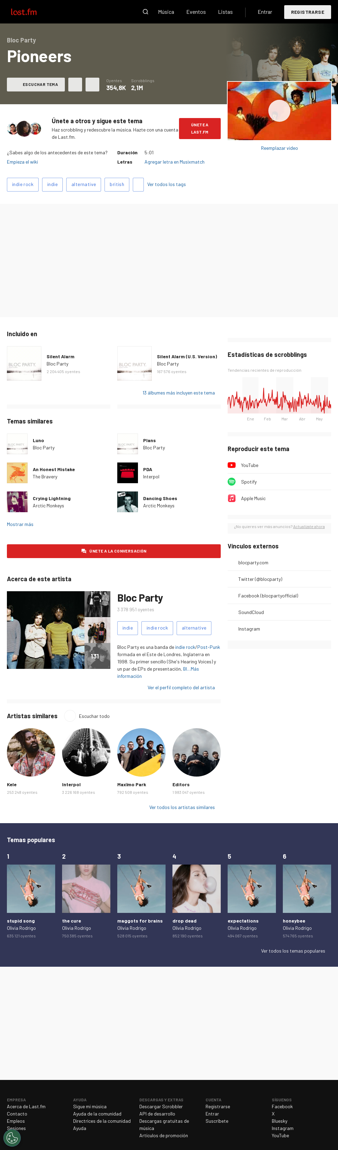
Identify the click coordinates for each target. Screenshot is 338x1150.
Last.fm (31, 12)
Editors (181, 784)
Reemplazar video (279, 148)
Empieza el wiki (22, 162)
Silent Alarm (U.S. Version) (187, 356)
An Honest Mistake (54, 469)
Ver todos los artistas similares (182, 807)
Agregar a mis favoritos (75, 84)
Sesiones (16, 1128)
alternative (83, 184)
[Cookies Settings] (12, 1138)
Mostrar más (20, 524)
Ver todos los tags (166, 184)
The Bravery (45, 476)
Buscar (145, 12)
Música (166, 11)
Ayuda (79, 1128)
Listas (225, 11)
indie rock (22, 184)
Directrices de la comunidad (102, 1121)
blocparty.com (253, 562)
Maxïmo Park (131, 784)
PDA (147, 469)
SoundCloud (251, 612)
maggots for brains (140, 921)
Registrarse (307, 12)
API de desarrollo (157, 1114)
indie (52, 184)
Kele (12, 784)
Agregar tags (138, 185)
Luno (38, 440)
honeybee (294, 921)
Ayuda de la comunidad (97, 1114)
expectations (243, 921)
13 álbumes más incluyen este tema (178, 393)
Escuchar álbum (279, 111)
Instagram (249, 629)
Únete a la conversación (117, 550)
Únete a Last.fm (200, 128)
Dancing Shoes (160, 498)
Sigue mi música (90, 1106)
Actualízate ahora (309, 526)
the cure (71, 921)
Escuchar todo (94, 716)
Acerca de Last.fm (26, 1106)
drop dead (184, 921)
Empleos (16, 1121)
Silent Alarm (60, 356)
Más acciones (92, 84)
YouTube (249, 465)
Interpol (151, 476)
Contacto (17, 1114)
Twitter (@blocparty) (260, 579)
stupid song (21, 921)
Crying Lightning (52, 498)
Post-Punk (208, 647)
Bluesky (279, 1121)
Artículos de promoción (163, 1135)
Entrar (265, 11)
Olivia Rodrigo (21, 928)
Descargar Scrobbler (161, 1106)
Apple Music (253, 498)
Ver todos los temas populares (293, 951)
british (117, 184)
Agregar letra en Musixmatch (175, 162)
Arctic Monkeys (48, 505)
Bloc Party (57, 364)
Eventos (196, 11)
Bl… (187, 669)
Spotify (249, 482)
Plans (149, 440)
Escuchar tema (40, 84)
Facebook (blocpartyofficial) (268, 595)
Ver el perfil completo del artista (181, 687)
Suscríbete (217, 1121)
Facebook (282, 1106)
